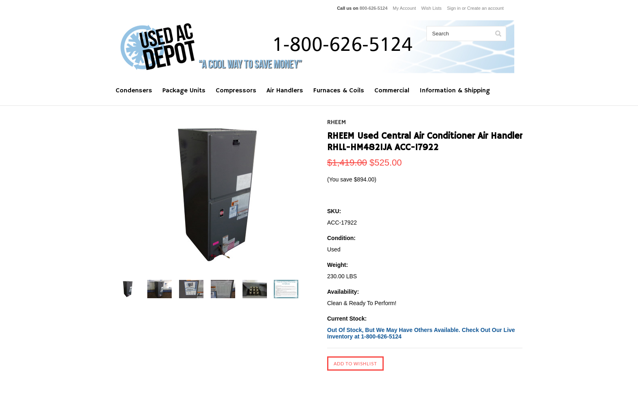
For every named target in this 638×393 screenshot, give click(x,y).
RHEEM (336, 122)
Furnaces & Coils (338, 91)
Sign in (454, 8)
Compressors (236, 91)
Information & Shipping (455, 91)
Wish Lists (431, 8)
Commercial (391, 91)
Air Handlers (285, 91)
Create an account (485, 8)
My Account (404, 8)
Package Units (183, 91)
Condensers (134, 91)
